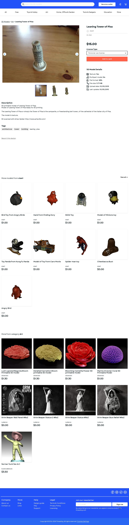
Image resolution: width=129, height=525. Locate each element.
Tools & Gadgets (89, 12)
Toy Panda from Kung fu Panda (15, 262)
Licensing (53, 508)
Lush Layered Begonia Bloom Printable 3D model (14, 372)
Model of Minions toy (106, 215)
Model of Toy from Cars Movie (47, 262)
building (25, 129)
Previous (4, 54)
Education (108, 12)
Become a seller (107, 4)
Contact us (5, 506)
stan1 (92, 31)
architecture (7, 129)
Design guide (39, 503)
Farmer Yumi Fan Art (10, 464)
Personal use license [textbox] (96, 53)
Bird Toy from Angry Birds (13, 215)
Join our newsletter (85, 500)
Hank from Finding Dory (44, 215)
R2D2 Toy (69, 215)
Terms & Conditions (57, 503)
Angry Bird (6, 308)
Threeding (9, 4)
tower (16, 129)
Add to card (107, 59)
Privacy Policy (55, 506)
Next (76, 54)
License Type (92, 49)
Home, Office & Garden (65, 12)
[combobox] (107, 53)
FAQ (35, 506)
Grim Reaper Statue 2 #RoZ (45, 418)
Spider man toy (72, 262)
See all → (124, 177)
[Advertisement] (59, 157)
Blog (19, 503)
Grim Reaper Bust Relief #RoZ (110, 418)
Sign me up (120, 504)
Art (47, 12)
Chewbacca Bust (105, 262)
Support (37, 508)
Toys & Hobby (32, 12)
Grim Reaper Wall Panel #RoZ (14, 418)
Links (20, 506)
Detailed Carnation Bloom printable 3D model (45, 372)
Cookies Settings (83, 521)
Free (16, 12)
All (6, 12)
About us (5, 503)
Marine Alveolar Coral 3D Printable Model (108, 372)
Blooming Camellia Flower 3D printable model (78, 372)
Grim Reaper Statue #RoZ (77, 418)
